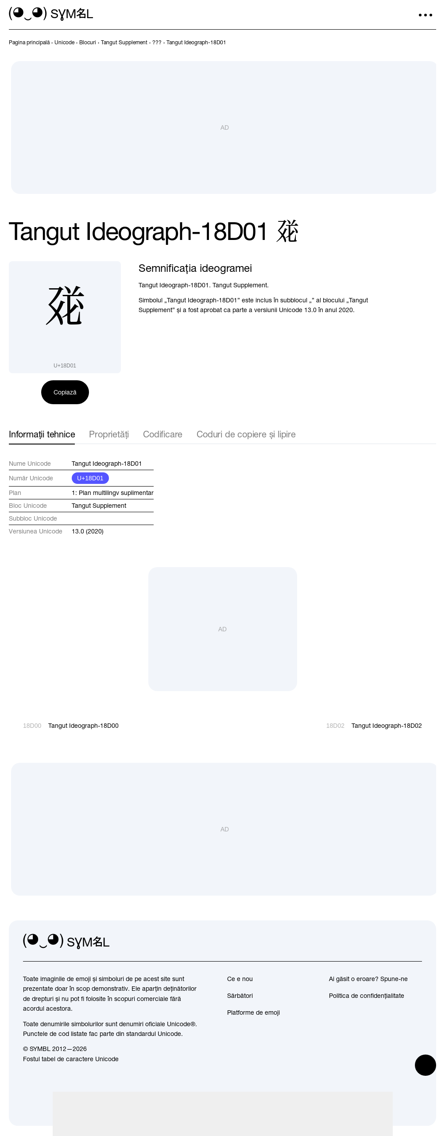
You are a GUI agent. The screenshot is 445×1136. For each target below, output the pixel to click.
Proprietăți (109, 434)
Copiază (65, 392)
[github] (395, 941)
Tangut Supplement (99, 505)
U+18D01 (90, 478)
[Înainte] (431, 42)
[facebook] (415, 941)
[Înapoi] (415, 42)
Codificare (162, 434)
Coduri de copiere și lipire (246, 434)
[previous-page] (29, 42)
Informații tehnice (42, 434)
